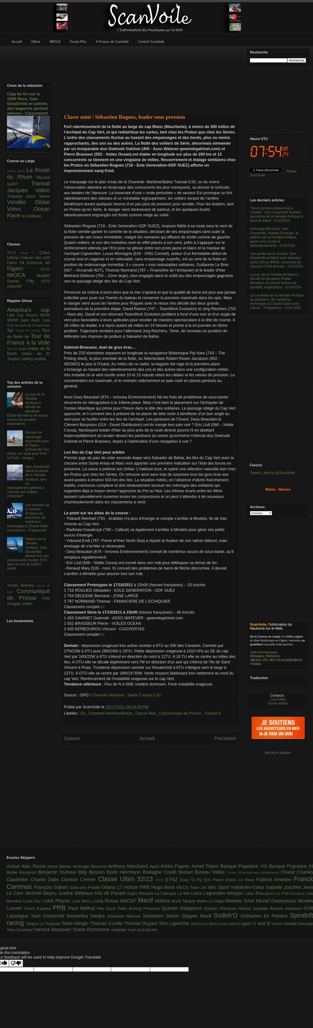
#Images (257, 656)
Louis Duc (32, 901)
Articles (14, 585)
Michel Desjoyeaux (276, 901)
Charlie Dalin (46, 879)
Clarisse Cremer (79, 879)
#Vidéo (255, 664)
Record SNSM (38, 315)
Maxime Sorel (240, 901)
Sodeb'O (227, 915)
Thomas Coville (107, 923)
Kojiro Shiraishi (141, 893)
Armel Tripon (205, 866)
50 (83, 713)
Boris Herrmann (125, 872)
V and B (262, 923)
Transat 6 (212, 713)
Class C (30, 253)
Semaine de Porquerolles (32, 325)
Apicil (155, 866)
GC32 (45, 269)
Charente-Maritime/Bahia (110, 713)
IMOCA (21, 275)
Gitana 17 (113, 887)
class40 (14, 286)
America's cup (28, 310)
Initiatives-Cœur (248, 887)
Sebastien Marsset (125, 916)
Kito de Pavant (111, 893)
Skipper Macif (198, 916)
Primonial (152, 908)
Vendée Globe (28, 202)
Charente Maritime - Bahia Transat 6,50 (126, 695)
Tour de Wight (17, 349)
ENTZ (160, 880)
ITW (46, 598)
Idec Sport (219, 887)
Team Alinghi (76, 923)
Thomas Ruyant (141, 923)
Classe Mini (146, 713)
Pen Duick (107, 908)
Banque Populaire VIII (244, 866)
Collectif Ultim (31, 258)
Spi (11, 330)
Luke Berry (82, 901)
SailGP (19, 184)
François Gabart (51, 887)
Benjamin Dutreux (58, 872)
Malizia (163, 901)
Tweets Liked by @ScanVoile (272, 473)
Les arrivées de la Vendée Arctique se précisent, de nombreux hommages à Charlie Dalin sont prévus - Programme (28, 517)
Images (14, 603)
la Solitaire (31, 216)
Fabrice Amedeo (275, 879)
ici (102, 607)
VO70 (45, 281)
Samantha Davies (87, 916)
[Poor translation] (16, 963)
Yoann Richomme (91, 929)
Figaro (24, 268)
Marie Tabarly (184, 901)
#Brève (256, 660)
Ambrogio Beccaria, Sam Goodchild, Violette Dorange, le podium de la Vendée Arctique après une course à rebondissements (274, 237)
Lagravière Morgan (224, 893)
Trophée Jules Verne (28, 196)
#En (272, 660)
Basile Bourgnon (22, 872)
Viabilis (277, 924)
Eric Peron (214, 880)
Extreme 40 (38, 262)
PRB (60, 907)
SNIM (14, 320)
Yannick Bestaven (53, 929)
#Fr (265, 660)
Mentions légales (278, 753)
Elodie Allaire (278, 703)
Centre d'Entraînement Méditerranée (254, 872)
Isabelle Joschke (284, 887)
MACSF (129, 901)
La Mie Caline (190, 893)
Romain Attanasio (286, 908)
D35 (47, 258)
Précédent (225, 738)
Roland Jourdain (254, 908)
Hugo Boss (163, 887)
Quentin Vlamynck (221, 908)
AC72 (14, 253)
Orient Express (38, 908)
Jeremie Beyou (41, 893)
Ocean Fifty (24, 281)
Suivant (72, 738)
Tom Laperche (174, 923)
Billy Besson (92, 872)
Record (43, 177)
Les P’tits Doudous (290, 893)
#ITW (253, 652)
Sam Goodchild (48, 916)
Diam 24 (17, 262)
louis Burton (147, 930)
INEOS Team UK (191, 887)
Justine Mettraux (76, 893)
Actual (14, 866)
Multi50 (43, 275)
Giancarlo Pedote (86, 887)
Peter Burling (130, 908)
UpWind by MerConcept (209, 924)
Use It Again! (241, 923)
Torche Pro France (28, 330)
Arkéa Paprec (176, 866)
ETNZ (172, 879)
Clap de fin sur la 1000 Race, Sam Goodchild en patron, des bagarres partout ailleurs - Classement (27, 103)
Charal (289, 872)
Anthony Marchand (129, 866)
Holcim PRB (137, 887)
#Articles (272, 656)
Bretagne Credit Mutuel (169, 872)
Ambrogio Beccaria (90, 866)
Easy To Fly (192, 880)
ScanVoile (278, 699)
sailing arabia (33, 358)
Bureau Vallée (211, 872)
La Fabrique (166, 893)
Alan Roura (34, 866)
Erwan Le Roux (240, 880)
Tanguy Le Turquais (44, 923)
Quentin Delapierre (182, 908)
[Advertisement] (150, 77)
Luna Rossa (106, 901)
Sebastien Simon (162, 916)
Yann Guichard (20, 930)
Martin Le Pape (211, 901)
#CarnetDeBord (289, 660)
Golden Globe (16, 171)
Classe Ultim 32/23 (126, 878)
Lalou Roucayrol (260, 893)
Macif (146, 900)
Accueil (147, 738)
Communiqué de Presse (180, 713)
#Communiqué (267, 652)
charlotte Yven (124, 930)
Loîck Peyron (57, 901)
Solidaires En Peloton (265, 916)
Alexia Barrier (60, 866)
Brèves (28, 585)
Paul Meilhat (82, 908)
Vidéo (27, 603)
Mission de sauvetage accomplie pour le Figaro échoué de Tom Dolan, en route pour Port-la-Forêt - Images (28, 445)
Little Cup (16, 315)
